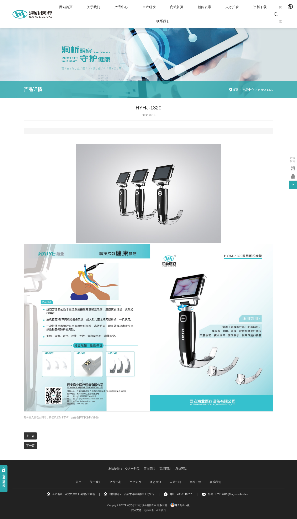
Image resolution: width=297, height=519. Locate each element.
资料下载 (260, 7)
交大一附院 (132, 468)
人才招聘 (232, 7)
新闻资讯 (204, 7)
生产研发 (149, 7)
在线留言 (292, 160)
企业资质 (161, 510)
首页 (235, 89)
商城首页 (176, 7)
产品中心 (121, 7)
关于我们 (93, 7)
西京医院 (149, 468)
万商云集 (149, 510)
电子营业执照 (180, 505)
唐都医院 (181, 468)
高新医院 (165, 468)
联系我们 (163, 21)
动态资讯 (155, 482)
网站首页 (66, 7)
